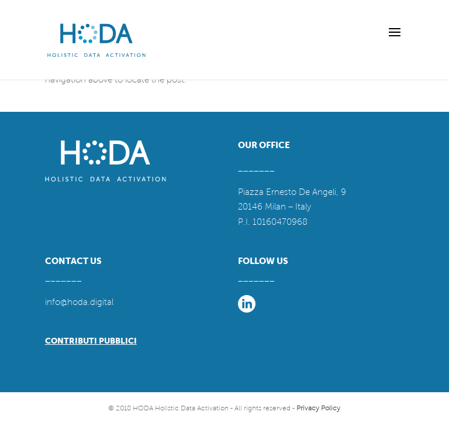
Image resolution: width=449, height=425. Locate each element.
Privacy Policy (318, 408)
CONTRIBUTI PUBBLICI (91, 340)
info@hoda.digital (79, 302)
